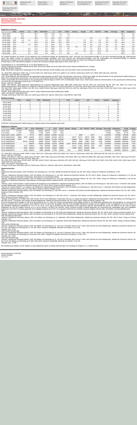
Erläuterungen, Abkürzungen (42, 3)
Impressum (4, 257)
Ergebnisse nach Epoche (25, 3)
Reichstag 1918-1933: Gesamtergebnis (84, 3)
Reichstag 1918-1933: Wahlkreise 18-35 (120, 3)
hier (77, 62)
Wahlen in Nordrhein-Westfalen (67, 3)
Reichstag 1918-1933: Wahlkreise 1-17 (102, 3)
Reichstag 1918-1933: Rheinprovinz (10, 9)
